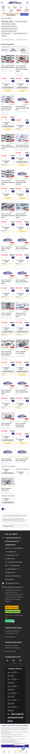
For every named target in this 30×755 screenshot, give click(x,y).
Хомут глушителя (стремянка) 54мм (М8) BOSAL (7, 182)
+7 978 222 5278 (15, 741)
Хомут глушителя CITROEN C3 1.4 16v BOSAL (21, 315)
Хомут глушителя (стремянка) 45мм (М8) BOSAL (7, 215)
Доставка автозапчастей (13, 587)
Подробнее (24, 14)
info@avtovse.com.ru (12, 583)
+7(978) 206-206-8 (10, 651)
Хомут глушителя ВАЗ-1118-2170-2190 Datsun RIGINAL (6, 353)
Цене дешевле (13, 50)
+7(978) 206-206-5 (10, 636)
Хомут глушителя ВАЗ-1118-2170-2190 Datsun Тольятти (6, 108)
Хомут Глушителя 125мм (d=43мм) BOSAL (6, 282)
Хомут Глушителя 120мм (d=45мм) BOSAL (6, 249)
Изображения (25, 52)
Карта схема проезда (12, 607)
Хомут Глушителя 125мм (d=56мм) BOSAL (6, 392)
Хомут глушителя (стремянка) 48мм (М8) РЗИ (22, 108)
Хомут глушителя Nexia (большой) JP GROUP (21, 215)
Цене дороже (23, 50)
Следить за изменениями (13, 611)
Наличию (4, 50)
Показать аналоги (7, 87)
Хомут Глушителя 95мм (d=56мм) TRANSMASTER (21, 425)
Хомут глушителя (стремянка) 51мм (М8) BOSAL (7, 147)
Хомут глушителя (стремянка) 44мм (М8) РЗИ (21, 182)
